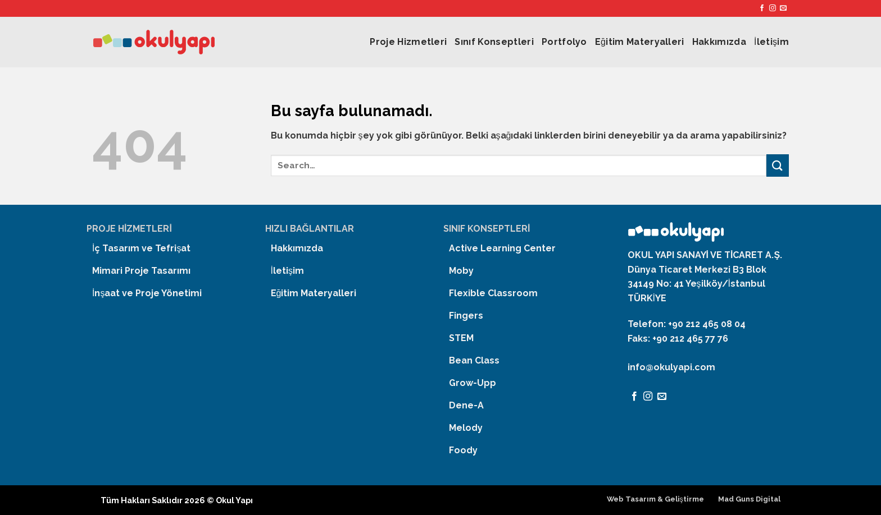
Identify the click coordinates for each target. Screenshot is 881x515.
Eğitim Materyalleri (639, 41)
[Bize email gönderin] (783, 8)
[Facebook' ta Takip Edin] (762, 8)
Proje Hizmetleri (408, 41)
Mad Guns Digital (749, 499)
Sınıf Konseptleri (494, 41)
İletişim (771, 41)
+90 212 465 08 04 (707, 324)
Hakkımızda (719, 41)
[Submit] (777, 165)
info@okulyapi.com (671, 367)
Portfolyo (564, 41)
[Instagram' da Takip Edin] (772, 8)
